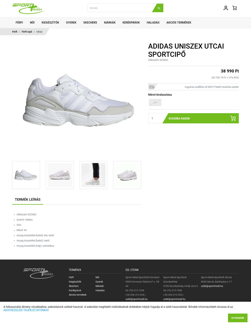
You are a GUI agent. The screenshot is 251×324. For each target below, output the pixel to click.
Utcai (39, 31)
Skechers (74, 286)
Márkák (100, 286)
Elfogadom (237, 318)
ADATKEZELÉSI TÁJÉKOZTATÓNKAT (26, 310)
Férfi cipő (27, 31)
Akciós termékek (77, 294)
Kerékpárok (75, 290)
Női (97, 277)
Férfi (14, 31)
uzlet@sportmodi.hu (137, 299)
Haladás (100, 290)
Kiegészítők (75, 281)
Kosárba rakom (202, 118)
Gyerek (99, 281)
